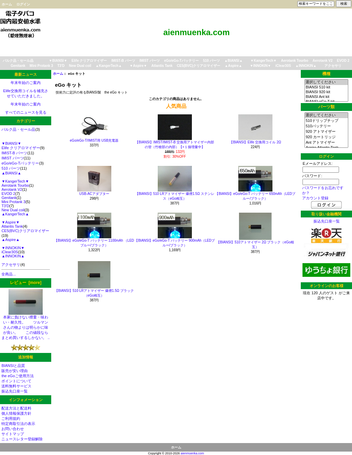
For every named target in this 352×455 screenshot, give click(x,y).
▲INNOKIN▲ (305, 66)
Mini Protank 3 (41, 66)
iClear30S (283, 66)
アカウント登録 (315, 198)
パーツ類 (326, 106)
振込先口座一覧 (14, 391)
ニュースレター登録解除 (22, 439)
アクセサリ (332, 66)
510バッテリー (326, 126)
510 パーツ (211, 60)
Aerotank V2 (323, 60)
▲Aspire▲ (233, 66)
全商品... (8, 274)
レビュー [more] (25, 282)
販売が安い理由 (14, 371)
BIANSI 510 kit (326, 87)
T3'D (61, 66)
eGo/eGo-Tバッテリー (181, 60)
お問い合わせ (12, 429)
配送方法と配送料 (16, 408)
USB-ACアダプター (94, 194)
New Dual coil (80, 66)
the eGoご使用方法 (17, 376)
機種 (326, 73)
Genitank (18, 66)
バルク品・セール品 (18, 60)
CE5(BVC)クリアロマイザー (198, 66)
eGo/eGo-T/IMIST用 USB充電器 (94, 140)
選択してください (326, 82)
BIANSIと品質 (13, 366)
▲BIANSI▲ (233, 60)
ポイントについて (16, 381)
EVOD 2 (343, 60)
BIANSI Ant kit (326, 97)
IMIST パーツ (150, 60)
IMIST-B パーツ (123, 60)
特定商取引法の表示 (18, 424)
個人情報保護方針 (16, 413)
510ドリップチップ (326, 121)
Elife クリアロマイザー (89, 60)
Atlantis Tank (161, 66)
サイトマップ (12, 434)
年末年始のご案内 (26, 83)
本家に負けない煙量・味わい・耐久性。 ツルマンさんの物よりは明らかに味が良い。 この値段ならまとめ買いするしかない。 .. (25, 325)
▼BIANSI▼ (58, 60)
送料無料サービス (16, 386)
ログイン (23, 4)
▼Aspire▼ (138, 66)
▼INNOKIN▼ (260, 66)
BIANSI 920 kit (326, 92)
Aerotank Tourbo (294, 60)
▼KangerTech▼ (263, 60)
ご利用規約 (10, 418)
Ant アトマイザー (326, 142)
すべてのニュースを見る (25, 112)
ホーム (7, 4)
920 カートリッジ (326, 137)
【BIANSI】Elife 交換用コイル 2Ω (255, 142)
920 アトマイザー (326, 131)
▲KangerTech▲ (109, 66)
